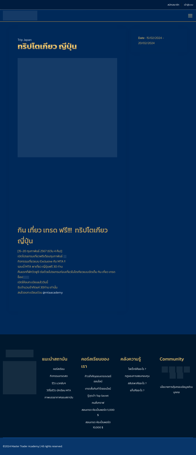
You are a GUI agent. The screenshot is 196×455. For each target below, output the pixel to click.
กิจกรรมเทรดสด (59, 376)
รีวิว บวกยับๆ (59, 383)
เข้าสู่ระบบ (188, 4)
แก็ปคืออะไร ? (137, 390)
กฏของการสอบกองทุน (137, 376)
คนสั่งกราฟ (98, 403)
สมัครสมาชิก (173, 4)
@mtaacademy (53, 292)
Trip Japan (25, 39)
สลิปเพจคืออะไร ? (137, 383)
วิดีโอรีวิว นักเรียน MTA (59, 390)
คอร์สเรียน (59, 369)
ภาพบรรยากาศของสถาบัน (59, 397)
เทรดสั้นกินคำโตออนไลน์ (98, 389)
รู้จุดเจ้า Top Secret (98, 396)
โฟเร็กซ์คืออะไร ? (137, 369)
